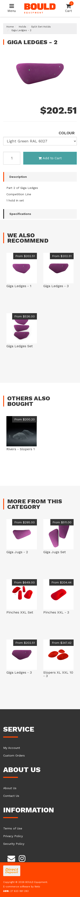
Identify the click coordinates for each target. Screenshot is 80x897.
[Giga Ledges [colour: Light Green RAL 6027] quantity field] (11, 158)
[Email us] (11, 858)
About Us (9, 788)
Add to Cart (50, 158)
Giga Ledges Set (19, 346)
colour (67, 133)
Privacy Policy (13, 836)
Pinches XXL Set (19, 612)
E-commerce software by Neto (21, 886)
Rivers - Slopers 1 (20, 449)
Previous (67, 93)
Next (72, 93)
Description (18, 176)
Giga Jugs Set (54, 552)
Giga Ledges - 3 (56, 286)
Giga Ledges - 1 (18, 286)
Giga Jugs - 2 (17, 552)
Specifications (20, 214)
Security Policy (13, 843)
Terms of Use (12, 828)
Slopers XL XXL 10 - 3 (58, 674)
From (25, 256)
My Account (11, 747)
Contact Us (11, 795)
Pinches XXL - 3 (56, 612)
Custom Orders (14, 755)
